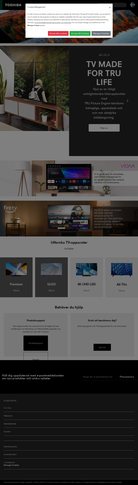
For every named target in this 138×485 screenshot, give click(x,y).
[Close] (110, 7)
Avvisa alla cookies (58, 33)
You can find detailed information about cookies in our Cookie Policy (53, 22)
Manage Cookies (101, 33)
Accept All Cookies (80, 33)
